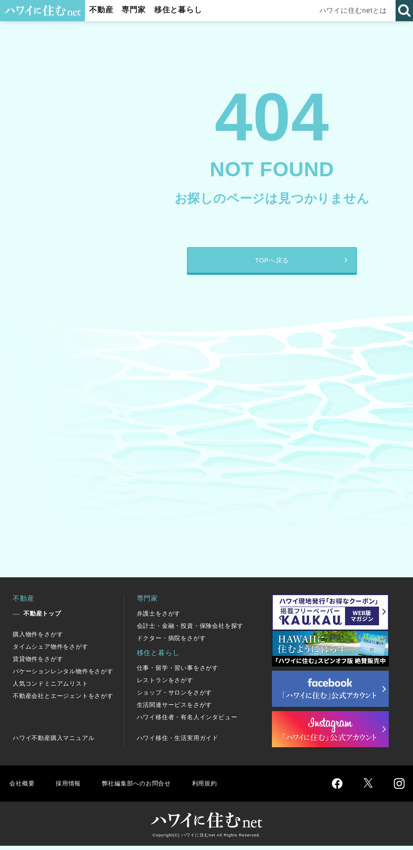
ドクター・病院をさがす (171, 642)
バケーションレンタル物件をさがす (63, 675)
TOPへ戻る (272, 262)
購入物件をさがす (38, 638)
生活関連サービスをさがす (174, 709)
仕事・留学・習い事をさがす (177, 672)
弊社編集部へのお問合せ (143, 787)
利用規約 (215, 787)
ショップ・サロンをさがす (174, 696)
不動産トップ (42, 617)
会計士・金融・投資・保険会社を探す (190, 630)
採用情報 (70, 787)
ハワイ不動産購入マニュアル (53, 742)
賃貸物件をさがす (38, 663)
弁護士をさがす (159, 617)
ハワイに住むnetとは (354, 10)
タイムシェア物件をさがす (50, 650)
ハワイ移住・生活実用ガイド (177, 742)
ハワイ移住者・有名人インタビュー (187, 721)
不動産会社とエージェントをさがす (63, 700)
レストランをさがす (165, 684)
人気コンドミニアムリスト (50, 687)
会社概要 (22, 787)
